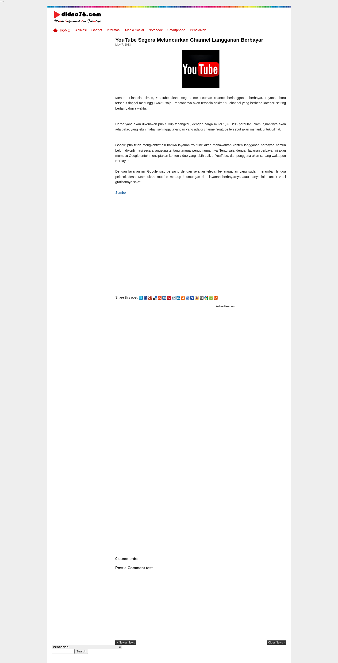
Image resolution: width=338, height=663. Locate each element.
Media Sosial (134, 30)
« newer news (137, 648)
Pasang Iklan (215, 659)
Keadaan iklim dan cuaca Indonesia (95, 315)
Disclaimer (277, 659)
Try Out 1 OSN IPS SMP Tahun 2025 (94, 333)
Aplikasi (81, 30)
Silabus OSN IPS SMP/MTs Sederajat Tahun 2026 (96, 205)
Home (65, 30)
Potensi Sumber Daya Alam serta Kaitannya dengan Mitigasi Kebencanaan (91, 244)
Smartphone (176, 30)
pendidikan (198, 30)
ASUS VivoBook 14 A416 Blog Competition (94, 298)
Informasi (113, 30)
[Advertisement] (206, 248)
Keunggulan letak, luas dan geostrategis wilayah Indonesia (95, 264)
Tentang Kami (236, 659)
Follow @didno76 (64, 357)
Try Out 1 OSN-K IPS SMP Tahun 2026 (96, 221)
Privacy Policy (258, 659)
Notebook (156, 30)
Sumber (132, 198)
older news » (276, 648)
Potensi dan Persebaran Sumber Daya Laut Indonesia (94, 282)
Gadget (96, 30)
